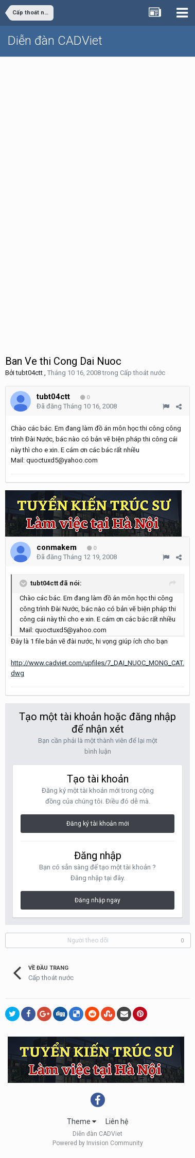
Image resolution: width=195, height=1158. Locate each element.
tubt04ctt (29, 373)
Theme (81, 1121)
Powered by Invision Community (97, 1143)
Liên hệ (116, 1121)
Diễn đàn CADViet (55, 40)
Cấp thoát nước (142, 373)
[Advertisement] (97, 159)
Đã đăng (77, 406)
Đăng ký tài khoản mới (97, 823)
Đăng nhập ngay (97, 900)
